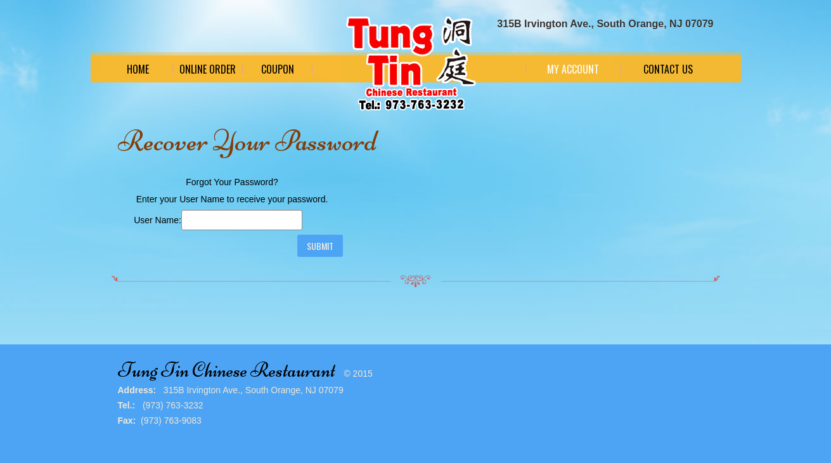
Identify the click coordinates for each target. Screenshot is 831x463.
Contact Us (668, 69)
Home (138, 69)
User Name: (157, 220)
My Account (573, 69)
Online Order (207, 69)
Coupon (277, 69)
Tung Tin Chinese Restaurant (226, 370)
